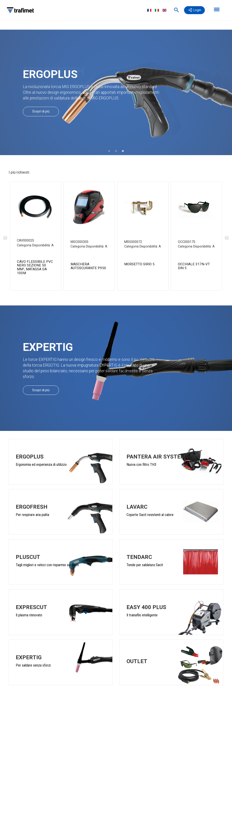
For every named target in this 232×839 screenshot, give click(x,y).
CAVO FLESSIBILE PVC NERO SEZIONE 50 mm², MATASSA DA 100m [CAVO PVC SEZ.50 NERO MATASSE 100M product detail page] (35, 267)
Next (226, 238)
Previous (5, 238)
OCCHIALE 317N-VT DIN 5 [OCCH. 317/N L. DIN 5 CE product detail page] (194, 266)
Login (197, 10)
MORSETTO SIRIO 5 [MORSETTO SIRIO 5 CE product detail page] (139, 264)
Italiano (157, 10)
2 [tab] (116, 151)
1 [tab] (109, 151)
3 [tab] (123, 151)
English (164, 10)
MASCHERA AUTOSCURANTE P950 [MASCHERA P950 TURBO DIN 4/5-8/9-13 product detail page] (88, 266)
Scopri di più (41, 111)
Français (149, 10)
